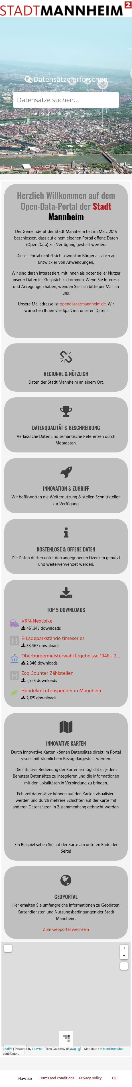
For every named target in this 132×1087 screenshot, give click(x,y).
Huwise (37, 1048)
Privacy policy (91, 1078)
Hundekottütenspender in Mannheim (62, 691)
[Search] (66, 100)
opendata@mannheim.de (83, 304)
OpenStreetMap (112, 1048)
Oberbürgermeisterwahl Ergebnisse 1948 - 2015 (72, 656)
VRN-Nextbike (36, 621)
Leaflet (7, 1048)
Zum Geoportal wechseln (66, 929)
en (108, 1078)
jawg (73, 1048)
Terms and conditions (57, 1078)
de (114, 1078)
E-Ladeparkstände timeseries (52, 639)
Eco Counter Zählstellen (47, 673)
